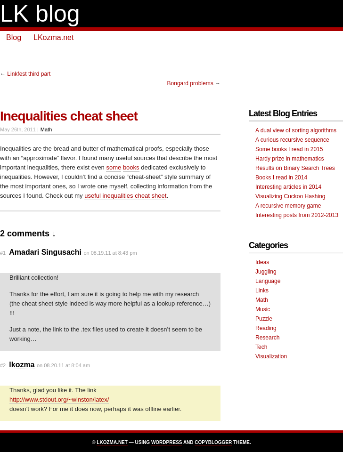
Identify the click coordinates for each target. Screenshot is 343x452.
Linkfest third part (28, 74)
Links (262, 290)
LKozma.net (53, 37)
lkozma (21, 365)
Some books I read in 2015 (289, 149)
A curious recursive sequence (292, 140)
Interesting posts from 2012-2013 (296, 215)
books (131, 167)
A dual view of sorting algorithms (295, 130)
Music (262, 309)
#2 (3, 365)
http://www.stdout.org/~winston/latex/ (59, 399)
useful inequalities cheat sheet (125, 195)
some (113, 167)
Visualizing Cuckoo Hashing (290, 196)
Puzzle (263, 318)
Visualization (271, 356)
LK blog (40, 13)
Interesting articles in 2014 (288, 187)
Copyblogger (213, 442)
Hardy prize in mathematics (289, 158)
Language (267, 281)
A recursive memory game (288, 205)
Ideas (262, 262)
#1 (3, 253)
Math (46, 129)
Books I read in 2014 (281, 177)
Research (267, 337)
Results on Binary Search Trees (295, 168)
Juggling (266, 271)
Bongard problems (190, 83)
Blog (13, 37)
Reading (266, 328)
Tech (261, 347)
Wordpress (166, 442)
